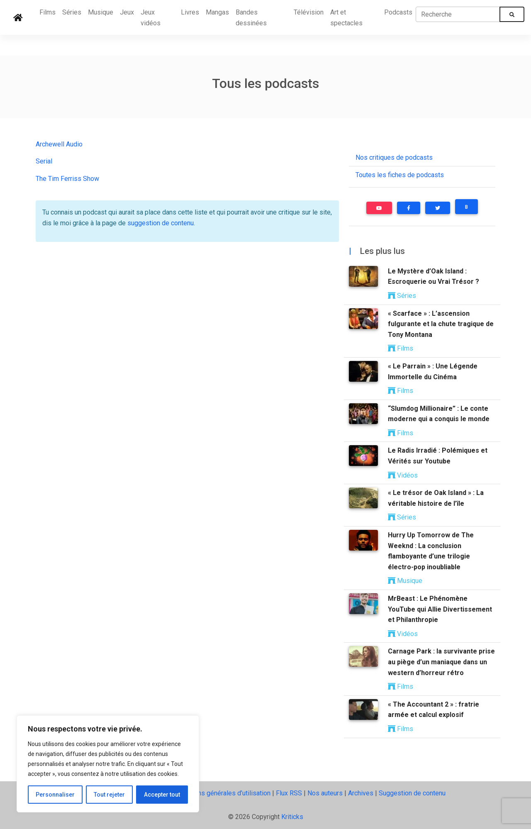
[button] (379, 208)
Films (47, 12)
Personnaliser (55, 794)
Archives (360, 793)
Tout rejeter (109, 794)
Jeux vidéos (151, 17)
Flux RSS (289, 793)
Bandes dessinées (251, 17)
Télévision (309, 12)
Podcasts (398, 12)
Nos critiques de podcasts (394, 157)
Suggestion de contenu (412, 793)
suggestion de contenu (160, 223)
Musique (100, 12)
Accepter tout (162, 794)
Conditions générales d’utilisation (222, 793)
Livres (190, 12)
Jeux (127, 12)
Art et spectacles (346, 17)
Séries (71, 12)
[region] (108, 763)
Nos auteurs (325, 793)
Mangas (217, 12)
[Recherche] (458, 14)
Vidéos (403, 475)
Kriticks (292, 817)
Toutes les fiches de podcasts (400, 175)
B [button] (466, 207)
